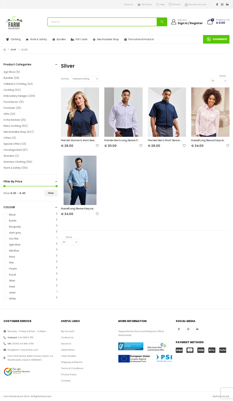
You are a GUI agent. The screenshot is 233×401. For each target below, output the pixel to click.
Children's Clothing (15, 84)
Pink (11, 262)
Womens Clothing (14, 162)
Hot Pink (14, 238)
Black (12, 214)
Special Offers (12, 144)
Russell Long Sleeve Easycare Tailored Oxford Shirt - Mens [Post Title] (94, 208)
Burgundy (15, 226)
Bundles (59, 39)
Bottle (12, 220)
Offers (7, 138)
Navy (12, 256)
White (12, 298)
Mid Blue (14, 250)
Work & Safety (36, 39)
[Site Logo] (14, 22)
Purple (13, 268)
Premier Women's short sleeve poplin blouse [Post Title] (87, 140)
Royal (12, 274)
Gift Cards (144, 4)
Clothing (13, 39)
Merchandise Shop (106, 39)
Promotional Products (139, 39)
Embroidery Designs (15, 96)
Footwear (9, 108)
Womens (9, 156)
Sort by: (65, 78)
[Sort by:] (85, 79)
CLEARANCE (216, 39)
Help (160, 4)
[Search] (162, 22)
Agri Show (10, 72)
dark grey (15, 232)
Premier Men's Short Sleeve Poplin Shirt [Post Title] (170, 140)
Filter (51, 193)
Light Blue (14, 244)
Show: (223, 76)
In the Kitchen (12, 120)
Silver (12, 280)
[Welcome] (187, 22)
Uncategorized (13, 150)
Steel (12, 286)
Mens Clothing (12, 126)
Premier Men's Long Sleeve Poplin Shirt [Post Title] (126, 140)
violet (12, 292)
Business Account (195, 4)
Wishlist (174, 4)
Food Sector (11, 102)
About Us (128, 4)
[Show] (219, 81)
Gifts (6, 114)
